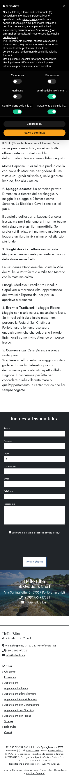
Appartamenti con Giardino (18, 710)
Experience (10, 677)
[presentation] (35, 546)
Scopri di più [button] (34, 123)
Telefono (8, 491)
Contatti (8, 732)
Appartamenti (11, 682)
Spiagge (8, 721)
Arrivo (7, 428)
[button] (64, 6)
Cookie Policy (60, 770)
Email (6, 478)
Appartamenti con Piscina (17, 716)
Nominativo (9, 466)
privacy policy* (53, 532)
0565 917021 (32, 750)
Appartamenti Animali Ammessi (20, 699)
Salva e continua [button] (34, 132)
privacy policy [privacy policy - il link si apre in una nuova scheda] (30, 19)
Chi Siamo (9, 671)
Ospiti (6, 453)
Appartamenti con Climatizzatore (21, 705)
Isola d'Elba (10, 727)
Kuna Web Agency (51, 764)
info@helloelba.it (37, 602)
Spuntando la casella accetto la (35, 532)
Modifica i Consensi (35, 773)
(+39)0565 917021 (37, 597)
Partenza (8, 441)
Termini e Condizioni (12, 770)
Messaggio (9, 504)
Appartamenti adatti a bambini (20, 694)
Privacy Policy (46, 770)
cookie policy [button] (10, 37)
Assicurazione (31, 770)
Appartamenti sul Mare (16, 688)
